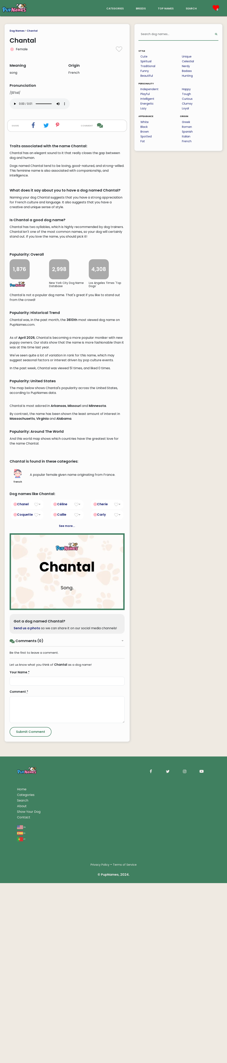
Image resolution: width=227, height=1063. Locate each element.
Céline (62, 684)
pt (21, 1019)
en (21, 1007)
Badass (187, 71)
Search (22, 980)
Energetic (147, 104)
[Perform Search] (216, 34)
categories (115, 8)
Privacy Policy (100, 1045)
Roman (187, 127)
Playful (145, 94)
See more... (67, 706)
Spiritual (145, 61)
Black (144, 127)
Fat (142, 141)
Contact (23, 997)
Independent (149, 89)
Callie (61, 694)
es (21, 1013)
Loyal (185, 108)
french (17, 656)
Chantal (32, 30)
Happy (186, 89)
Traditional (147, 66)
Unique (187, 56)
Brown (144, 132)
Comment (19, 871)
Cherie (102, 684)
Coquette (25, 694)
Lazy (143, 108)
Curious (187, 99)
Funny (144, 71)
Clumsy (187, 104)
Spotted (146, 136)
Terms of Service (125, 1045)
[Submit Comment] (30, 912)
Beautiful (146, 76)
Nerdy (186, 66)
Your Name (20, 852)
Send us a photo (27, 808)
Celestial (188, 61)
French (187, 141)
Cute (143, 56)
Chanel (23, 684)
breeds (141, 8)
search (191, 8)
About (22, 986)
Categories (25, 974)
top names (166, 8)
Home (21, 969)
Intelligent (147, 99)
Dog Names (17, 30)
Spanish (187, 132)
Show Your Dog (28, 991)
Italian (186, 136)
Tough (186, 94)
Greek (186, 122)
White (144, 122)
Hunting (187, 76)
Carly (101, 694)
